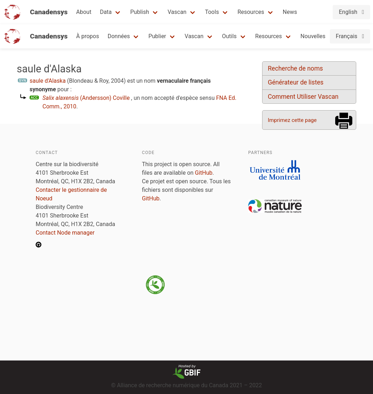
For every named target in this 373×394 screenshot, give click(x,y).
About (84, 12)
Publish (139, 12)
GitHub (204, 172)
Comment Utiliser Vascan (303, 96)
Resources (250, 12)
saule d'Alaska (48, 80)
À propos (87, 36)
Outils (229, 36)
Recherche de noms (295, 68)
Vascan (177, 12)
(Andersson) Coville (86, 97)
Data (106, 12)
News (290, 12)
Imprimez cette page (292, 120)
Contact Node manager (65, 232)
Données (119, 36)
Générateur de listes (295, 82)
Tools (212, 12)
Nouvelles (313, 36)
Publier (157, 36)
